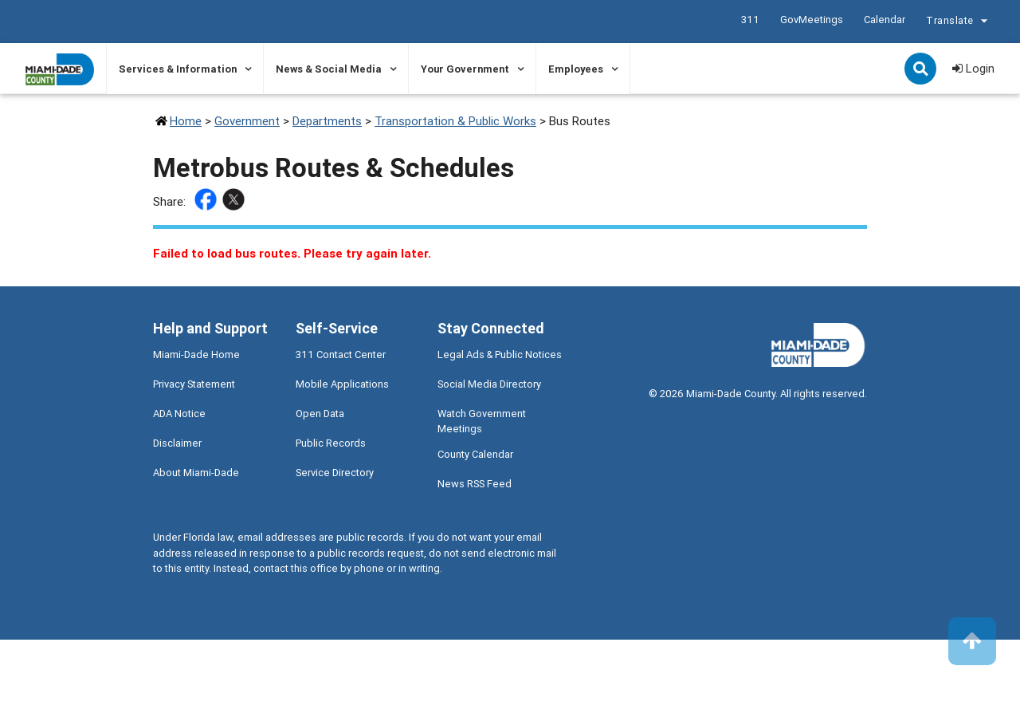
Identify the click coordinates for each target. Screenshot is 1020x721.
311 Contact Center (341, 354)
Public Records (331, 443)
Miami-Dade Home (196, 354)
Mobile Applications (342, 384)
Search (922, 70)
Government (247, 120)
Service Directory (335, 472)
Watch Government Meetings (481, 421)
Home (186, 120)
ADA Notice (179, 413)
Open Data (320, 413)
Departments (327, 120)
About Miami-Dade (196, 472)
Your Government (465, 69)
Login (973, 68)
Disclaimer (177, 443)
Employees (575, 69)
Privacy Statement (194, 384)
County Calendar (475, 454)
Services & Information (178, 69)
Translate (958, 22)
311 (749, 19)
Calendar (883, 19)
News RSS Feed (474, 484)
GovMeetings (810, 19)
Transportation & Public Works (455, 120)
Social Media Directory (489, 384)
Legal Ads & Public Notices (499, 354)
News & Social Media (329, 69)
